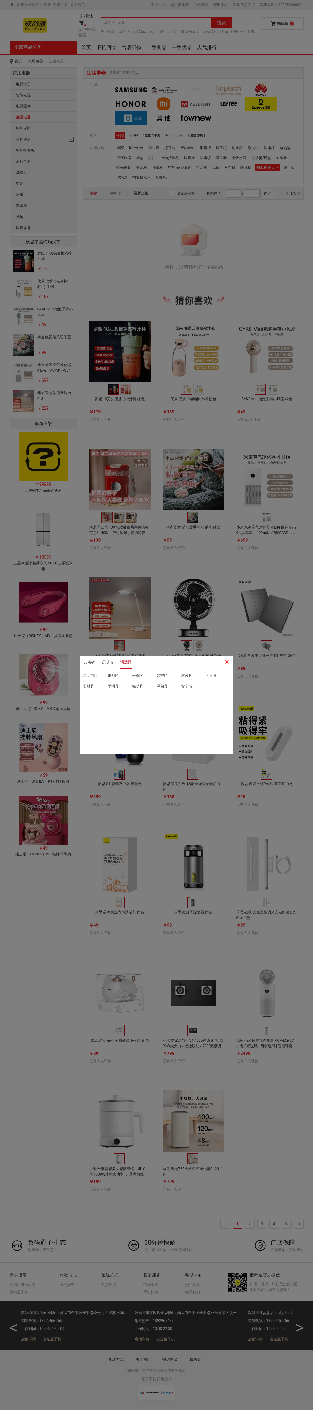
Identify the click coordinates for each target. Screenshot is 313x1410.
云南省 (89, 662)
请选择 (126, 662)
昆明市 (107, 662)
